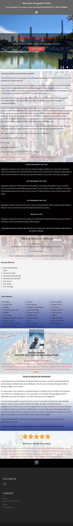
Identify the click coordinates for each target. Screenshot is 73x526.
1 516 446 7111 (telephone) (42, 157)
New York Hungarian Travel (36, 3)
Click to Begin (37, 49)
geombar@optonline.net (11, 501)
